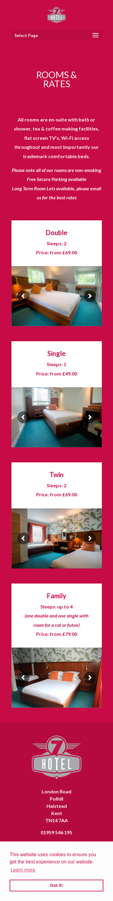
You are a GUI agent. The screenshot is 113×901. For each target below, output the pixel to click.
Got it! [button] (56, 885)
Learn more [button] (23, 869)
